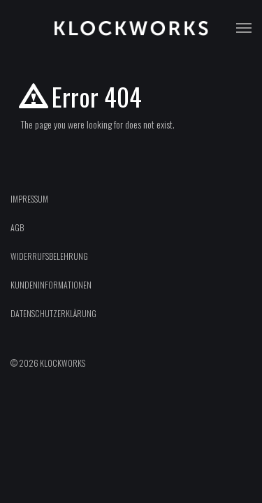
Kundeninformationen (51, 285)
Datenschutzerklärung (53, 313)
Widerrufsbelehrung (49, 256)
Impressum (29, 199)
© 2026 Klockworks (47, 363)
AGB (17, 227)
